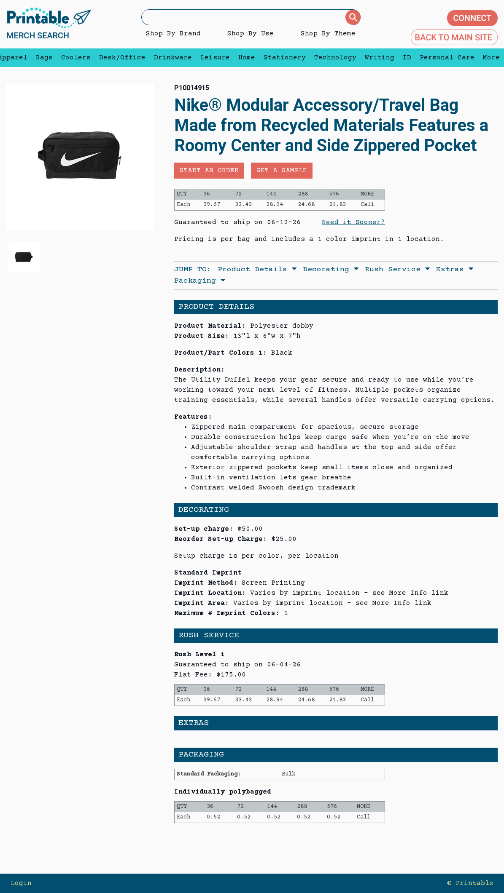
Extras (454, 269)
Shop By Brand (173, 33)
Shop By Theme (328, 33)
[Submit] (353, 17)
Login (21, 883)
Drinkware (173, 57)
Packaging (199, 281)
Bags (44, 57)
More (489, 57)
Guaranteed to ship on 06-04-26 (237, 664)
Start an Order (209, 170)
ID (407, 57)
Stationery (285, 57)
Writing (379, 57)
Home (246, 57)
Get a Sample (281, 170)
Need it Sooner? (353, 222)
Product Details (257, 269)
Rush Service (397, 269)
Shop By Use (250, 33)
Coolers (76, 57)
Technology (335, 57)
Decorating (330, 269)
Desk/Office (122, 57)
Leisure (215, 57)
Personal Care (447, 57)
